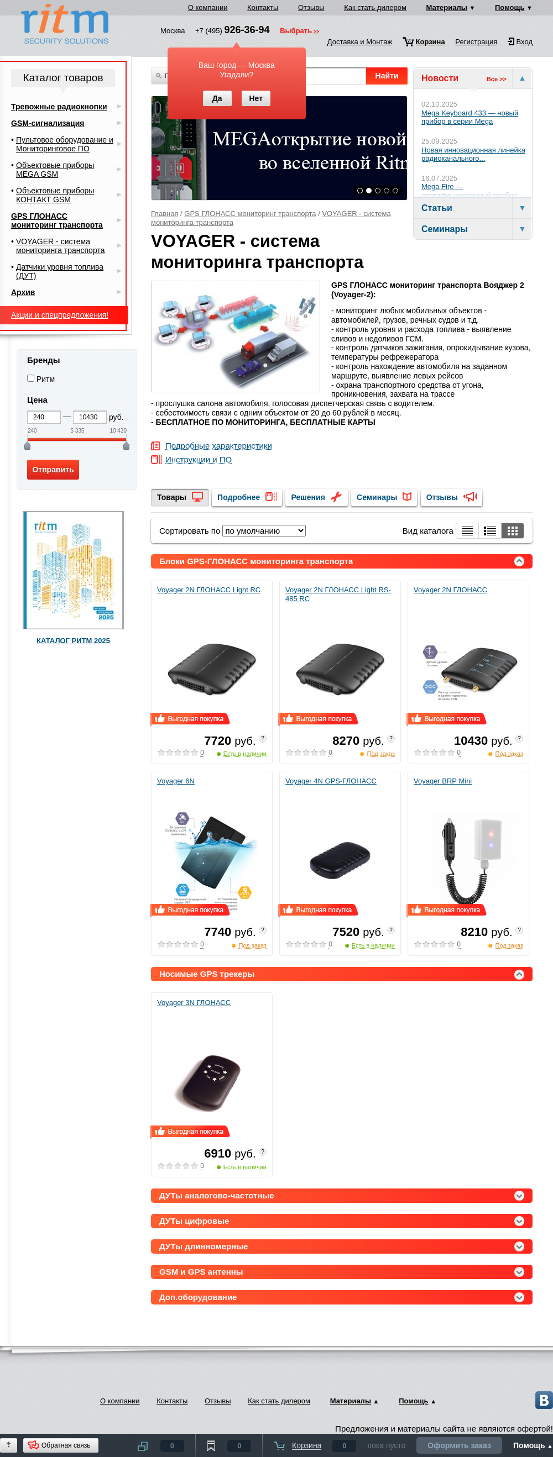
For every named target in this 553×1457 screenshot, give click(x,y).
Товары (171, 497)
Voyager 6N (176, 781)
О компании (208, 7)
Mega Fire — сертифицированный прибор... (472, 190)
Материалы (446, 7)
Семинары (377, 497)
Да (217, 98)
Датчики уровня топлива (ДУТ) (59, 271)
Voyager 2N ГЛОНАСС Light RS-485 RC (338, 594)
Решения (308, 497)
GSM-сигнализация (47, 123)
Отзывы (311, 7)
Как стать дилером (375, 7)
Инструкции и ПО (198, 460)
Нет (256, 98)
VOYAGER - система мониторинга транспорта (60, 246)
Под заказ (381, 753)
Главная (164, 213)
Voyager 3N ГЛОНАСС (194, 1002)
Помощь (509, 7)
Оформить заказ (459, 1445)
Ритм (45, 379)
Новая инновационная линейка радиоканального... (473, 154)
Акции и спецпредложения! (59, 315)
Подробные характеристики (218, 446)
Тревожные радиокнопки (59, 106)
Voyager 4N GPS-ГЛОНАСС (331, 781)
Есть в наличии (245, 753)
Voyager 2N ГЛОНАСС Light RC (208, 590)
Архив (23, 292)
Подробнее (238, 497)
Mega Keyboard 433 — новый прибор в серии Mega (469, 117)
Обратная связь (65, 1445)
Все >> (497, 79)
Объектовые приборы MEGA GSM (55, 169)
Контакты (262, 7)
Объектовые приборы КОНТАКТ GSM (55, 195)
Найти (387, 75)
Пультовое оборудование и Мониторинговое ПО (64, 144)
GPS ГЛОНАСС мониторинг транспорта (250, 213)
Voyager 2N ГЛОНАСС (450, 590)
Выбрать (296, 31)
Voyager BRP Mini (443, 781)
